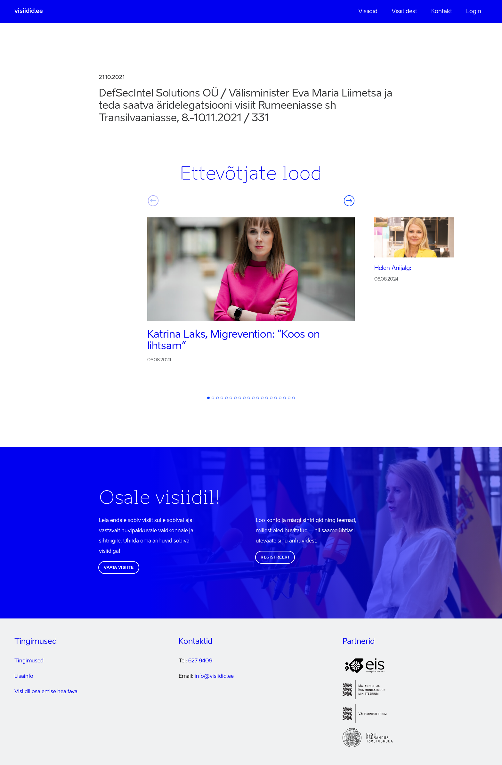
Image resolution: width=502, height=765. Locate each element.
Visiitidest (404, 11)
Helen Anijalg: (392, 268)
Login (473, 11)
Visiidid (367, 11)
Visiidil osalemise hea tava (45, 691)
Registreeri (275, 557)
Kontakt (441, 11)
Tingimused (29, 661)
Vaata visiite (119, 568)
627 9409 (200, 661)
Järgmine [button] (349, 200)
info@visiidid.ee (214, 676)
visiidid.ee (28, 11)
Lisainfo (23, 676)
